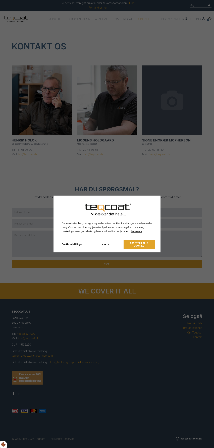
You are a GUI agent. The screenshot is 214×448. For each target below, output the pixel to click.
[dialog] (107, 224)
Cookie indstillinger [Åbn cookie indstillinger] (72, 244)
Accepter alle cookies (139, 244)
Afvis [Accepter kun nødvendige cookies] (105, 244)
